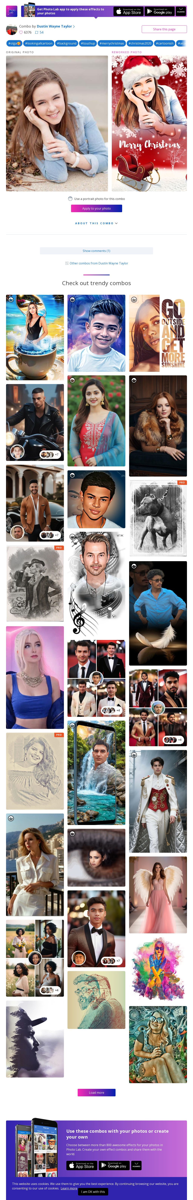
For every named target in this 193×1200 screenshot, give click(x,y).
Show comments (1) (96, 251)
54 (39, 32)
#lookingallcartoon (38, 43)
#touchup (88, 43)
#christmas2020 (140, 43)
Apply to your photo (96, 208)
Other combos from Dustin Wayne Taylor (96, 263)
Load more (96, 1093)
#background (66, 43)
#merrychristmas (112, 43)
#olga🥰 (14, 43)
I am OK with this (93, 1192)
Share (164, 29)
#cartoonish (164, 43)
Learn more (69, 1188)
